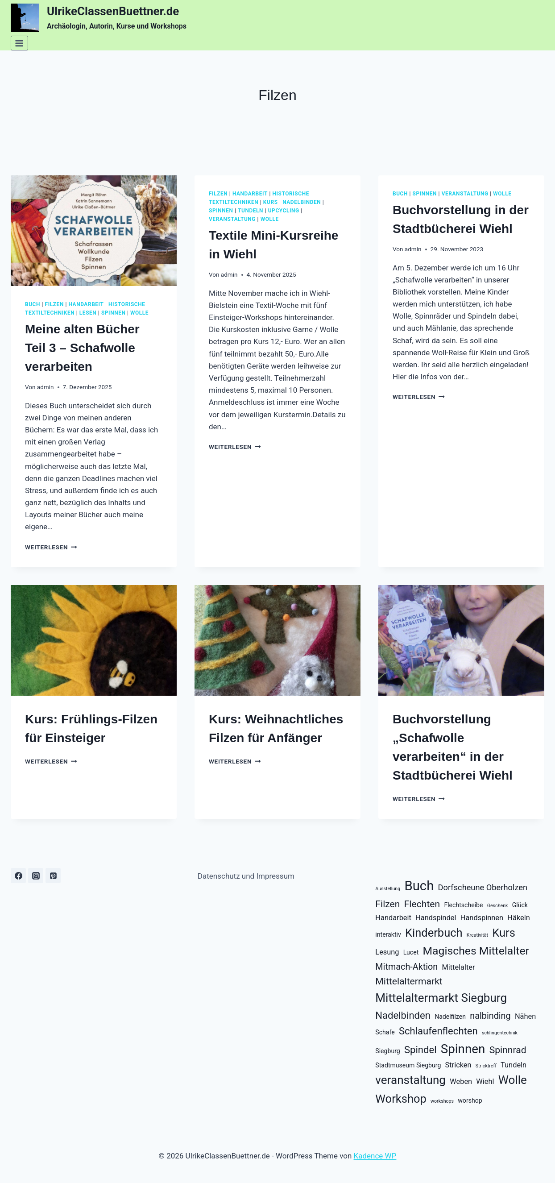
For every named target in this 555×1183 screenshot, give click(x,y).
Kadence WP (375, 1155)
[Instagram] (35, 875)
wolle (139, 313)
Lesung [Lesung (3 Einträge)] (387, 952)
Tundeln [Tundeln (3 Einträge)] (513, 1065)
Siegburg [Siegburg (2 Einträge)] (387, 1050)
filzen (54, 304)
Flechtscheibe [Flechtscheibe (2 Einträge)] (463, 905)
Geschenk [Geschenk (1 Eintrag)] (497, 906)
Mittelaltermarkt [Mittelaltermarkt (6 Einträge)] (408, 981)
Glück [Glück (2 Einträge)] (520, 905)
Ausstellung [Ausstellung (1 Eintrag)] (387, 889)
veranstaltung (232, 219)
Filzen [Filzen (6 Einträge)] (387, 903)
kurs (270, 202)
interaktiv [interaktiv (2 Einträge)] (388, 934)
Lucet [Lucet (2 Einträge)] (410, 952)
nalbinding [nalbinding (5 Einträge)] (490, 1016)
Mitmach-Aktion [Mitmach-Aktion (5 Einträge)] (406, 967)
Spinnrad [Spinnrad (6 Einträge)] (507, 1049)
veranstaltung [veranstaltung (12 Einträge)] (410, 1080)
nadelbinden (301, 202)
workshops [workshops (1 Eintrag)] (442, 1101)
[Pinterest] (53, 875)
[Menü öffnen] (19, 43)
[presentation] (94, 230)
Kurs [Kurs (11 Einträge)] (503, 932)
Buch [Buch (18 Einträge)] (419, 885)
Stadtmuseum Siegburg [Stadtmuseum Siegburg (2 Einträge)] (408, 1065)
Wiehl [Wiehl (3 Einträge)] (485, 1081)
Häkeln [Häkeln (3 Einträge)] (518, 917)
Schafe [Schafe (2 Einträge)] (384, 1032)
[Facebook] (18, 875)
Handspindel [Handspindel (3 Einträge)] (435, 917)
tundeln (250, 211)
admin (45, 386)
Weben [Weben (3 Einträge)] (461, 1081)
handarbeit (86, 304)
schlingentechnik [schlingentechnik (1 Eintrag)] (500, 1033)
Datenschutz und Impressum (246, 876)
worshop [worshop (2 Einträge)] (470, 1100)
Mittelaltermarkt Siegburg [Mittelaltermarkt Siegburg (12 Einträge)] (441, 998)
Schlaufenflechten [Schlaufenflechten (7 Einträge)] (438, 1031)
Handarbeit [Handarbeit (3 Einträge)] (393, 917)
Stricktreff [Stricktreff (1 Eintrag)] (486, 1066)
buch (32, 304)
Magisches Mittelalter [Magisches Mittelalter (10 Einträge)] (475, 950)
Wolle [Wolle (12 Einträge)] (512, 1080)
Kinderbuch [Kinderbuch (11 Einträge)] (434, 932)
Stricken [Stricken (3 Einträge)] (458, 1065)
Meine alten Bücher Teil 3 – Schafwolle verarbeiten (82, 348)
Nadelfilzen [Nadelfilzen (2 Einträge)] (450, 1016)
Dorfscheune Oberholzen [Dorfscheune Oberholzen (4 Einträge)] (483, 887)
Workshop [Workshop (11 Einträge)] (400, 1098)
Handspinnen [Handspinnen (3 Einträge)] (481, 917)
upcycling (283, 211)
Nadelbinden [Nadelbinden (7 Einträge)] (403, 1015)
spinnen (113, 313)
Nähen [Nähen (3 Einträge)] (525, 1016)
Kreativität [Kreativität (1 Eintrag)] (477, 935)
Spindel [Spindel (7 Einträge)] (420, 1049)
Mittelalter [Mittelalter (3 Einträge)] (458, 967)
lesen (88, 313)
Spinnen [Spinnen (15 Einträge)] (463, 1049)
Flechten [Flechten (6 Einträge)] (422, 903)
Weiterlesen (51, 547)
